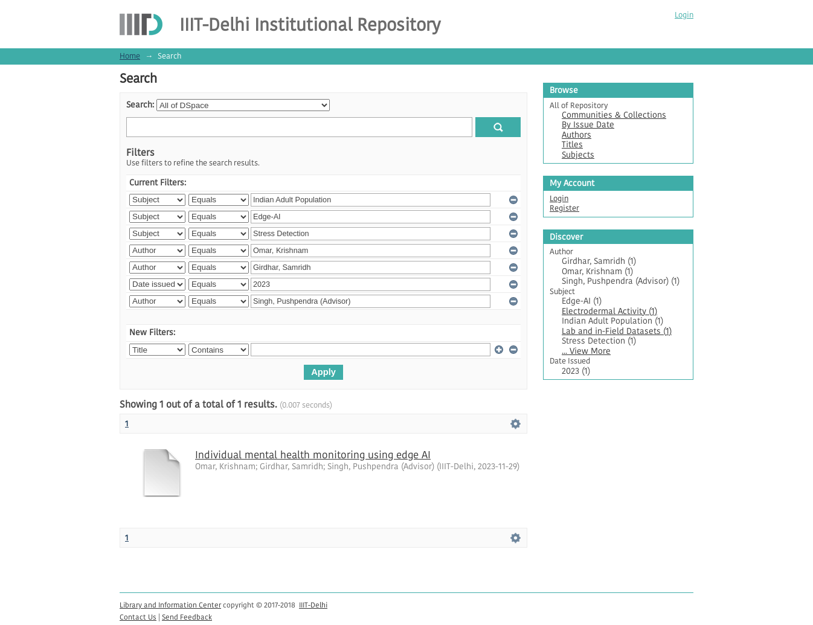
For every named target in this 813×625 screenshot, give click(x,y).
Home (130, 56)
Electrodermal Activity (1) (609, 311)
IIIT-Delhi (313, 604)
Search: (140, 105)
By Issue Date (588, 125)
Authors (576, 135)
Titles (572, 144)
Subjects (578, 155)
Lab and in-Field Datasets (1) (617, 331)
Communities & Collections (614, 115)
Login (684, 15)
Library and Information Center (170, 604)
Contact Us (138, 616)
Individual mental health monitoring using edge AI (313, 455)
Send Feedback (187, 616)
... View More (586, 351)
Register (564, 208)
